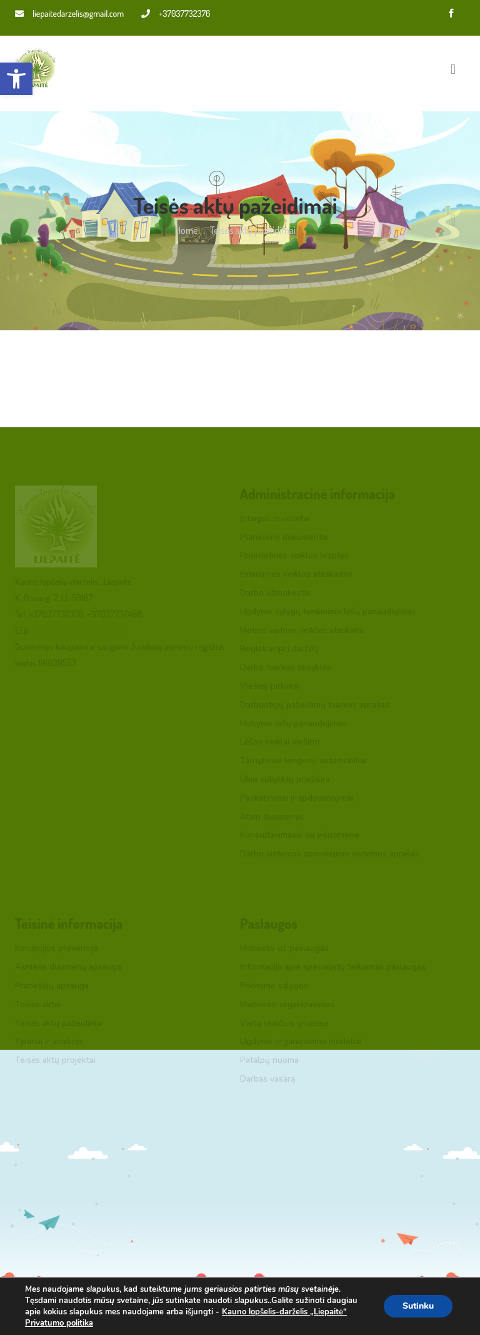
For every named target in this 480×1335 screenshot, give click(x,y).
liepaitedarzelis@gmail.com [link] (69, 13)
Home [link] (186, 230)
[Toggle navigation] (453, 68)
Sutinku (418, 1306)
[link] (16, 79)
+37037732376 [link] (175, 13)
